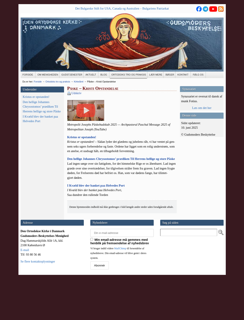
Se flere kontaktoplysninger (38, 302)
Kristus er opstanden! (36, 96)
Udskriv (76, 93)
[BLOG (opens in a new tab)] (103, 75)
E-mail (25, 290)
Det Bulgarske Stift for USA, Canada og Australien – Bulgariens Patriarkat (122, 8)
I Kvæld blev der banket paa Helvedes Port (40, 119)
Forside (38, 81)
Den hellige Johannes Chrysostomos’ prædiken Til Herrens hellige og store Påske (42, 106)
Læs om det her (201, 108)
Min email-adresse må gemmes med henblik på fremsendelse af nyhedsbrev (119, 282)
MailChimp (120, 289)
